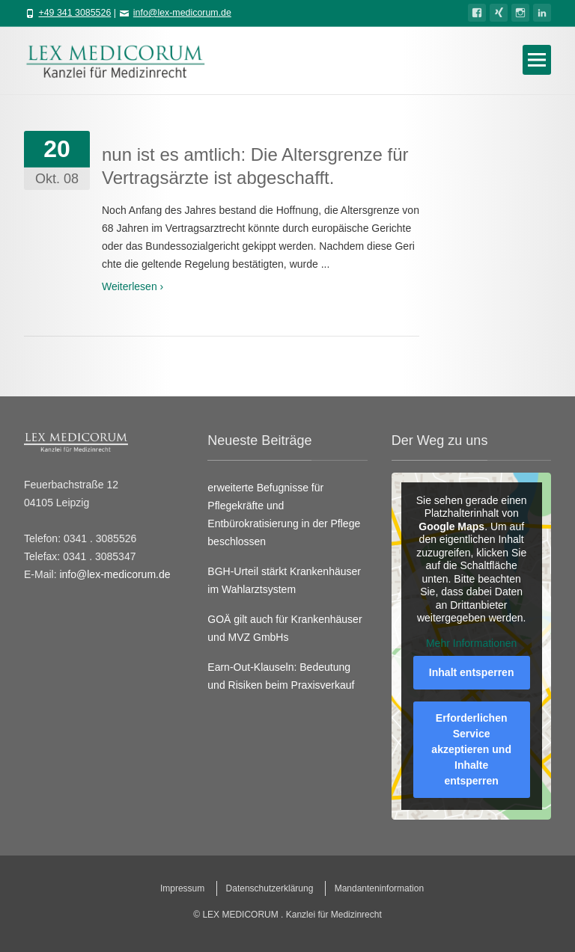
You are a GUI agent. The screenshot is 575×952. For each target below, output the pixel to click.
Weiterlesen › (132, 286)
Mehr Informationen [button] (471, 643)
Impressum (182, 888)
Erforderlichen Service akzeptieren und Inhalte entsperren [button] (471, 749)
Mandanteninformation (379, 888)
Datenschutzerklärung (270, 888)
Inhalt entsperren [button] (471, 672)
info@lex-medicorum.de (182, 12)
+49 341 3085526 (74, 12)
